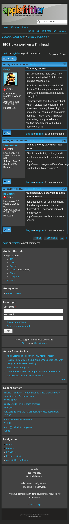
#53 (64, 140)
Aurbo (7, 431)
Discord (13, 266)
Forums (15, 27)
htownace (10, 145)
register (16, 53)
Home (6, 27)
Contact (62, 31)
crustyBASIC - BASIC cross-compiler (25, 375)
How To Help (33, 31)
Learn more (9, 280)
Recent (24, 27)
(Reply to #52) (36, 140)
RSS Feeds (11, 452)
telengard (8, 407)
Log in (5, 53)
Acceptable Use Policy (17, 460)
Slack (12, 273)
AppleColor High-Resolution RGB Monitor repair (30, 356)
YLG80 (7, 415)
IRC (11, 259)
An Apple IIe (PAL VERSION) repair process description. (31, 412)
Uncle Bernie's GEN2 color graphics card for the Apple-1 (34, 371)
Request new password (18, 326)
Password (9, 314)
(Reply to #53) (33, 189)
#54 (64, 189)
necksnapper (10, 399)
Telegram (14, 276)
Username (10, 307)
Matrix (13, 262)
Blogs (9, 444)
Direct (25, 343)
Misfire (13, 269)
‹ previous (51, 237)
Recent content (13, 293)
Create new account (16, 322)
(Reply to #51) (37, 64)
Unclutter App (40, 343)
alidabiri (9, 193)
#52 (64, 64)
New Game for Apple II (18, 367)
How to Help (34, 504)
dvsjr (6, 69)
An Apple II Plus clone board (18, 419)
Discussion (19, 36)
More (62, 379)
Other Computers (37, 36)
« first (37, 237)
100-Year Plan (49, 31)
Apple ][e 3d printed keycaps (18, 427)
